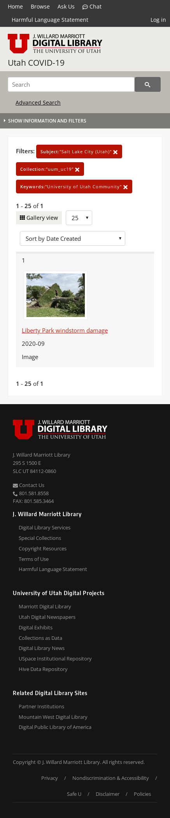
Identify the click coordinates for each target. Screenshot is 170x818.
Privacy (49, 777)
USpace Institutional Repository (55, 658)
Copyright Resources (43, 548)
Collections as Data (40, 637)
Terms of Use (34, 558)
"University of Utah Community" (74, 186)
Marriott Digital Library (45, 606)
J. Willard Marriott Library (41, 454)
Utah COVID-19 (36, 62)
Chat (92, 7)
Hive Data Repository (43, 669)
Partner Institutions (41, 706)
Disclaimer (107, 793)
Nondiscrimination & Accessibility (110, 777)
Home (15, 6)
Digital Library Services (44, 527)
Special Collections (40, 537)
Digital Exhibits (36, 627)
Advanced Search (38, 102)
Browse (40, 6)
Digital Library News (42, 648)
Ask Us (66, 6)
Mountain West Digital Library (53, 716)
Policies (142, 793)
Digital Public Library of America (55, 726)
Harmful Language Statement (50, 19)
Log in (158, 19)
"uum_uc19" (50, 169)
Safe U (74, 793)
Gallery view (41, 217)
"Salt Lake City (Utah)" (79, 151)
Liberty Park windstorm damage (65, 330)
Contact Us (28, 485)
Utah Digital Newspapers (47, 616)
